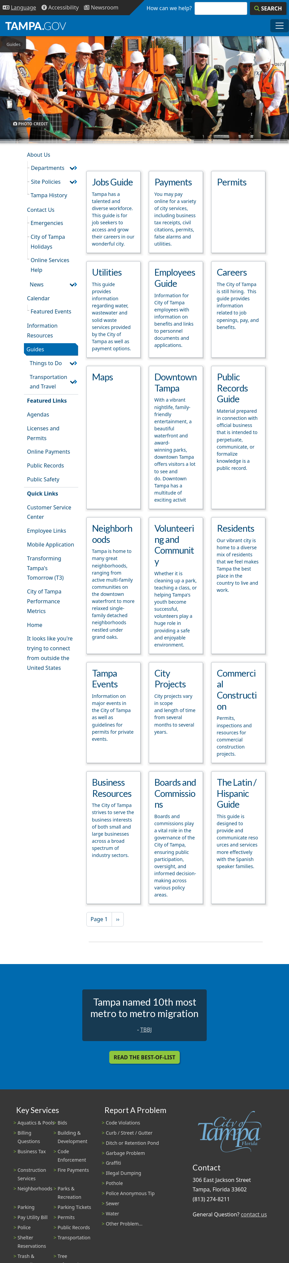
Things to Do (46, 363)
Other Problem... (124, 1223)
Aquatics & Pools (36, 1122)
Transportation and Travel (48, 381)
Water (112, 1213)
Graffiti (113, 1163)
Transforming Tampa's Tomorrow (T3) (45, 568)
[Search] (268, 8)
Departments (47, 168)
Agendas (38, 414)
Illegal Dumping (123, 1173)
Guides (35, 349)
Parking (26, 1207)
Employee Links (46, 530)
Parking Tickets (74, 1207)
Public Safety (43, 479)
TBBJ (146, 1029)
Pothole (114, 1183)
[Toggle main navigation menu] (279, 25)
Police (24, 1227)
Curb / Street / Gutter (129, 1133)
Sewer (112, 1203)
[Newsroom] (101, 7)
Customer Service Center (49, 512)
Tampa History (49, 195)
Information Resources (42, 330)
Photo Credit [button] (30, 124)
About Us (38, 154)
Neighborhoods (35, 1188)
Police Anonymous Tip (130, 1193)
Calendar (38, 298)
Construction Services (32, 1174)
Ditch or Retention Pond (132, 1143)
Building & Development (72, 1137)
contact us (254, 1214)
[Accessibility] (60, 7)
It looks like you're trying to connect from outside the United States (50, 653)
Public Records (45, 465)
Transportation (74, 1237)
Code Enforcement (72, 1155)
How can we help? (169, 8)
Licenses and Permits (43, 433)
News (37, 284)
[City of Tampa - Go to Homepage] (35, 25)
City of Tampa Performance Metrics (44, 601)
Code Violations (123, 1122)
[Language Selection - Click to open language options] (19, 7)
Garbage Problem (125, 1153)
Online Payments (48, 451)
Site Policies (46, 181)
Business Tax (32, 1151)
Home (34, 625)
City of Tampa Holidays (48, 241)
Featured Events (51, 311)
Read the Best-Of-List (144, 1057)
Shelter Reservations (32, 1241)
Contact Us (40, 209)
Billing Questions (29, 1137)
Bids (62, 1122)
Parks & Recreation (69, 1192)
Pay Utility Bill (33, 1217)
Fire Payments (73, 1170)
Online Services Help (50, 265)
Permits (66, 1217)
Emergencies (47, 223)
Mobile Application (50, 544)
